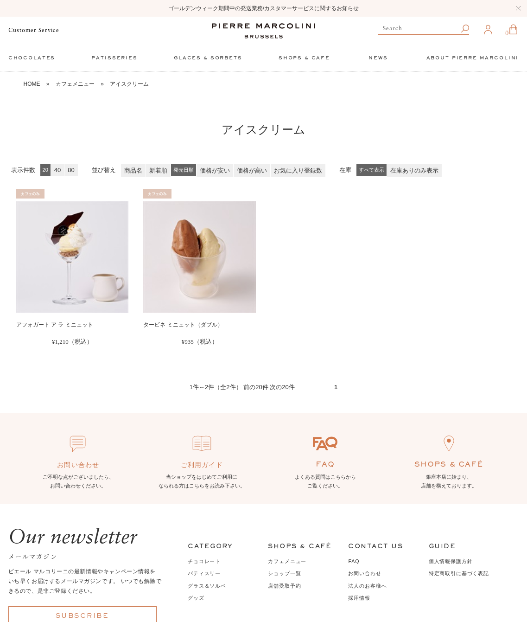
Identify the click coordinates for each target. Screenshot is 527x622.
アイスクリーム (129, 84)
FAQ (353, 561)
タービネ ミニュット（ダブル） (182, 324)
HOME (31, 84)
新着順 (158, 170)
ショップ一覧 (284, 573)
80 (71, 170)
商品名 (133, 170)
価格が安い (215, 170)
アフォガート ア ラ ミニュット (54, 324)
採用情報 (359, 598)
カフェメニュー (75, 84)
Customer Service (33, 30)
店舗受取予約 (284, 586)
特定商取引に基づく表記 (459, 573)
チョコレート (204, 561)
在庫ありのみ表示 (414, 170)
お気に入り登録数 (298, 170)
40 (57, 170)
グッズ (196, 598)
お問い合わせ (364, 573)
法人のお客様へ (367, 586)
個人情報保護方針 (451, 561)
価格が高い (252, 170)
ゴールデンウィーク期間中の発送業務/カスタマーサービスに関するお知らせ (263, 8)
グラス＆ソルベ (207, 586)
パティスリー (204, 573)
